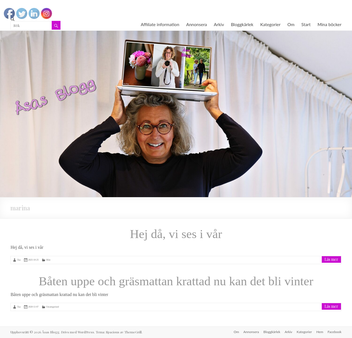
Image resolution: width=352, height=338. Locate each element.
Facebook (334, 332)
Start (306, 24)
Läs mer (331, 259)
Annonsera (196, 24)
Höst (48, 260)
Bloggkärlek (242, 24)
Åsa (18, 260)
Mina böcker (329, 24)
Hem (319, 332)
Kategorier (270, 24)
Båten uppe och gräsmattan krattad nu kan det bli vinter (176, 281)
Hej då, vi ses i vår (176, 234)
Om (291, 24)
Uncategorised (52, 307)
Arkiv (219, 24)
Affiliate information (160, 24)
